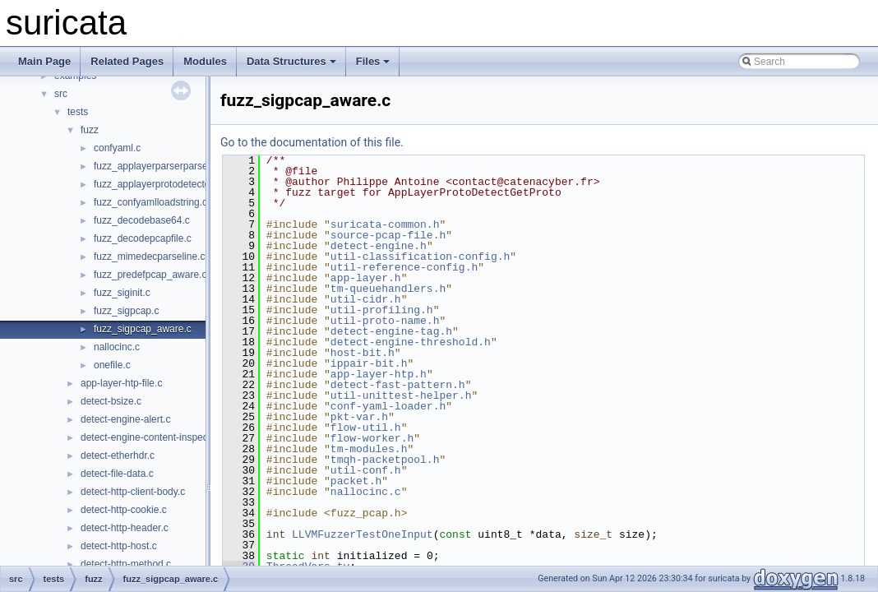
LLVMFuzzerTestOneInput (362, 534)
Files (373, 61)
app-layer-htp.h (378, 374)
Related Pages (127, 61)
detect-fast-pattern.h (397, 384)
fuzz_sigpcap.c (126, 311)
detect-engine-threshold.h (410, 342)
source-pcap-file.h (388, 235)
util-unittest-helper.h (401, 395)
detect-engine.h (378, 245)
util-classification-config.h (420, 256)
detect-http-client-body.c (133, 491)
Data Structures (291, 61)
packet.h (355, 481)
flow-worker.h (372, 438)
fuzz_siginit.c (122, 292)
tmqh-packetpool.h (385, 459)
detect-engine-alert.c (125, 419)
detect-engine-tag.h (391, 331)
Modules (205, 61)
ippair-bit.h (369, 363)
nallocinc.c (117, 347)
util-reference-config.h (404, 267)
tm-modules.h (369, 449)
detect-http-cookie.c (124, 510)
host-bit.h (362, 352)
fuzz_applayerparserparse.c (154, 166)
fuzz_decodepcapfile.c (143, 238)
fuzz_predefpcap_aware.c (150, 274)
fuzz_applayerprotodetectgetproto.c (171, 184)
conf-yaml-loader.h (388, 406)
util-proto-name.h (385, 320)
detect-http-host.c (119, 546)
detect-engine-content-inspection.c (156, 437)
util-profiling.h (381, 310)
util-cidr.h (365, 299)
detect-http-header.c (125, 528)
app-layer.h (365, 278)
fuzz (90, 130)
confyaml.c (117, 148)
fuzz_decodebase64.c (142, 220)
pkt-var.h (359, 416)
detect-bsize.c (111, 401)
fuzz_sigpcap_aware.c (143, 329)
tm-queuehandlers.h (388, 288)
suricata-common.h (385, 224)
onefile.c (112, 365)
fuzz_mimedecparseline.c (149, 256)
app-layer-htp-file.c (121, 383)
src (60, 93)
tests (77, 112)
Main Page (44, 61)
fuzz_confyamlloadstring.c (150, 202)
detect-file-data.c (117, 473)
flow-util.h (365, 427)
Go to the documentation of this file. (312, 142)
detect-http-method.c (126, 564)
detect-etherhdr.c (118, 455)
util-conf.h (365, 470)
